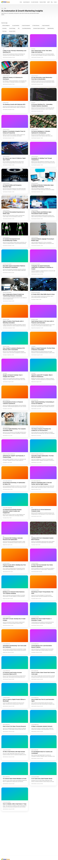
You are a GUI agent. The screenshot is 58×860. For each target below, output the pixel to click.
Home (21, 2)
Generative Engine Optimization (39, 28)
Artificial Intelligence (6, 25)
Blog (52, 2)
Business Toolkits (43, 2)
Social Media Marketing (26, 28)
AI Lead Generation (15, 25)
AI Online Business (35, 25)
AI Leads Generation (34, 2)
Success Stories (12, 31)
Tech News (4, 31)
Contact (55, 2)
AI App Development (45, 25)
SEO (19, 28)
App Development (26, 2)
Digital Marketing (50, 28)
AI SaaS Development (26, 25)
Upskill (48, 2)
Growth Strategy (12, 28)
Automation (4, 28)
